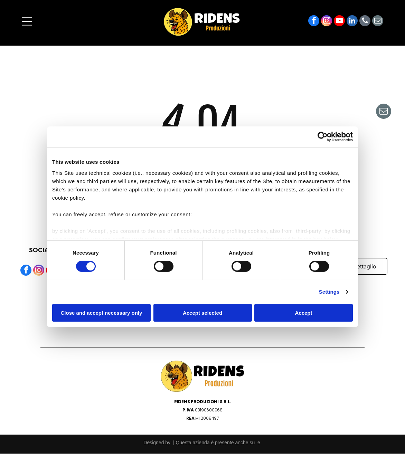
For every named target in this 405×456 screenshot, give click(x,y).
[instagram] (326, 24)
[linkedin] (352, 24)
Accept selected (202, 314)
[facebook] (313, 24)
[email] (377, 24)
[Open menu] (27, 24)
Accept (303, 314)
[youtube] (339, 24)
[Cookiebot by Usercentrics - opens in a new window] (322, 138)
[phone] (364, 24)
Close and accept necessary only (101, 314)
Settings (329, 293)
